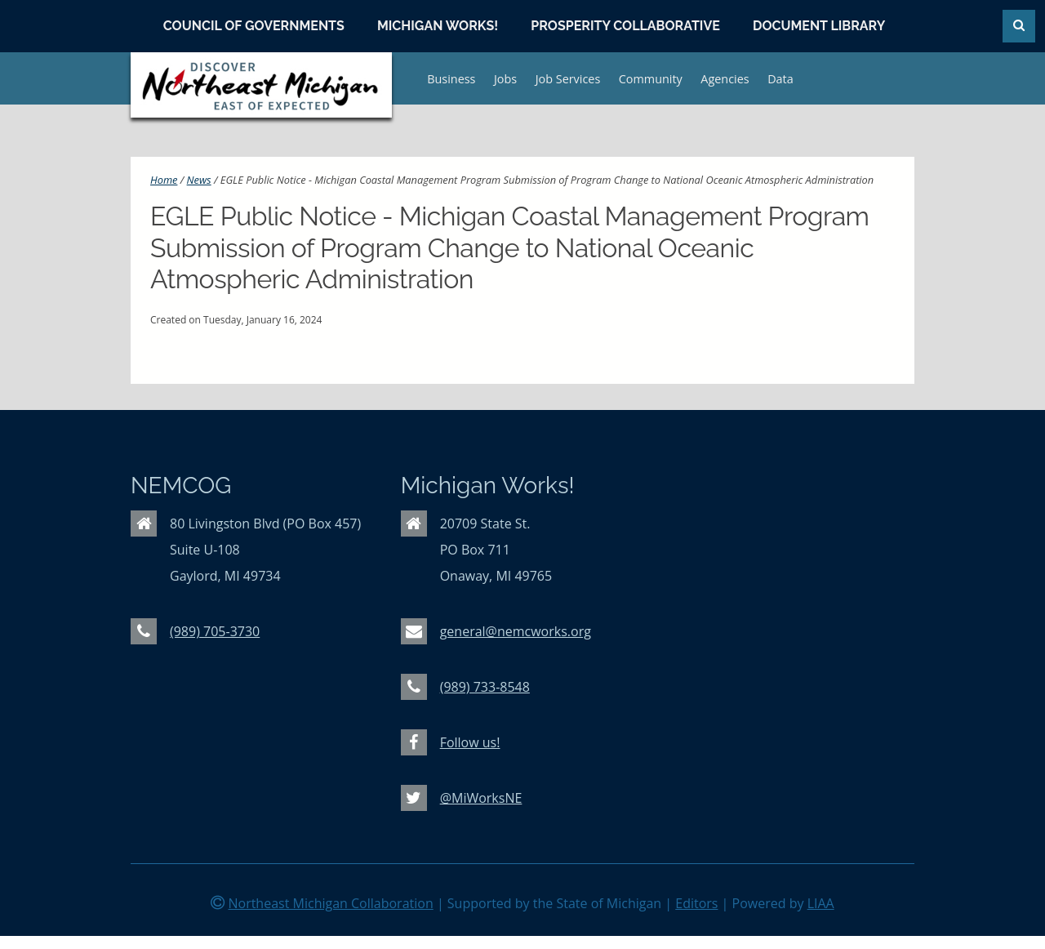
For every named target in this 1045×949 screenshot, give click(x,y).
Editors (696, 903)
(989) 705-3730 (215, 631)
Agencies (724, 79)
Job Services (568, 79)
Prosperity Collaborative (625, 25)
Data (780, 79)
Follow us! (470, 742)
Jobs (505, 79)
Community (651, 79)
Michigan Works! (437, 25)
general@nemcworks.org (515, 631)
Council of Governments (254, 25)
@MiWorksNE (481, 798)
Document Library (819, 25)
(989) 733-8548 (485, 687)
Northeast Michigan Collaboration (330, 903)
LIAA (820, 903)
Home (163, 179)
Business (451, 79)
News (199, 179)
